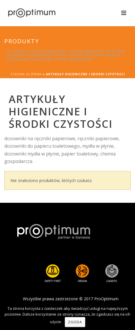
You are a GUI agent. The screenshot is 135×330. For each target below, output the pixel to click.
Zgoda (75, 322)
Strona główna (26, 74)
